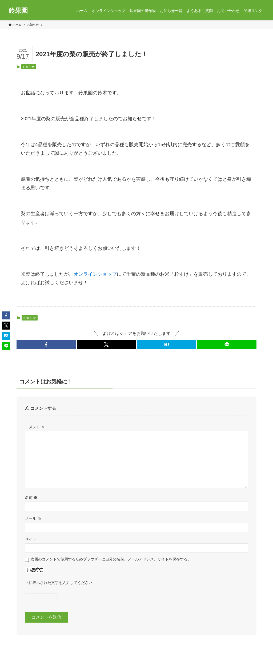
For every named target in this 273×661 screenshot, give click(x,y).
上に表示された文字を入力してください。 (60, 582)
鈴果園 (18, 10)
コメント (35, 427)
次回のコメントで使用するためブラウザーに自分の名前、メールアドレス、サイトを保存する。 (111, 559)
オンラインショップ (95, 274)
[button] (46, 344)
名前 (31, 497)
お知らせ (28, 66)
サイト (30, 539)
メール (33, 518)
